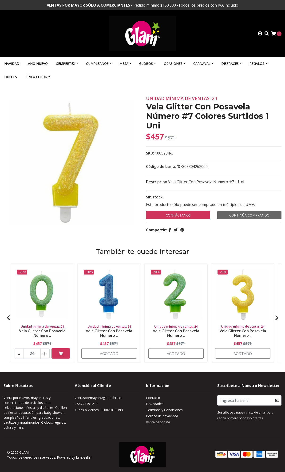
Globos (146, 63)
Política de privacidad (162, 416)
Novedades (154, 404)
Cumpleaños (97, 63)
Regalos (256, 63)
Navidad (11, 63)
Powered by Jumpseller (74, 457)
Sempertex (65, 63)
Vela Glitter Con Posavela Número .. (42, 333)
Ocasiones (173, 63)
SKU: (150, 153)
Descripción (156, 181)
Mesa (123, 63)
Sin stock (154, 197)
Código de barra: (161, 166)
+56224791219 (86, 404)
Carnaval (201, 63)
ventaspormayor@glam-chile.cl (98, 397)
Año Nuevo (38, 63)
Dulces (10, 77)
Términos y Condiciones (164, 410)
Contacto (153, 397)
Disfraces (230, 63)
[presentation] (8, 317)
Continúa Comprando (249, 215)
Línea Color (36, 77)
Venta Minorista (158, 422)
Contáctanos (178, 215)
